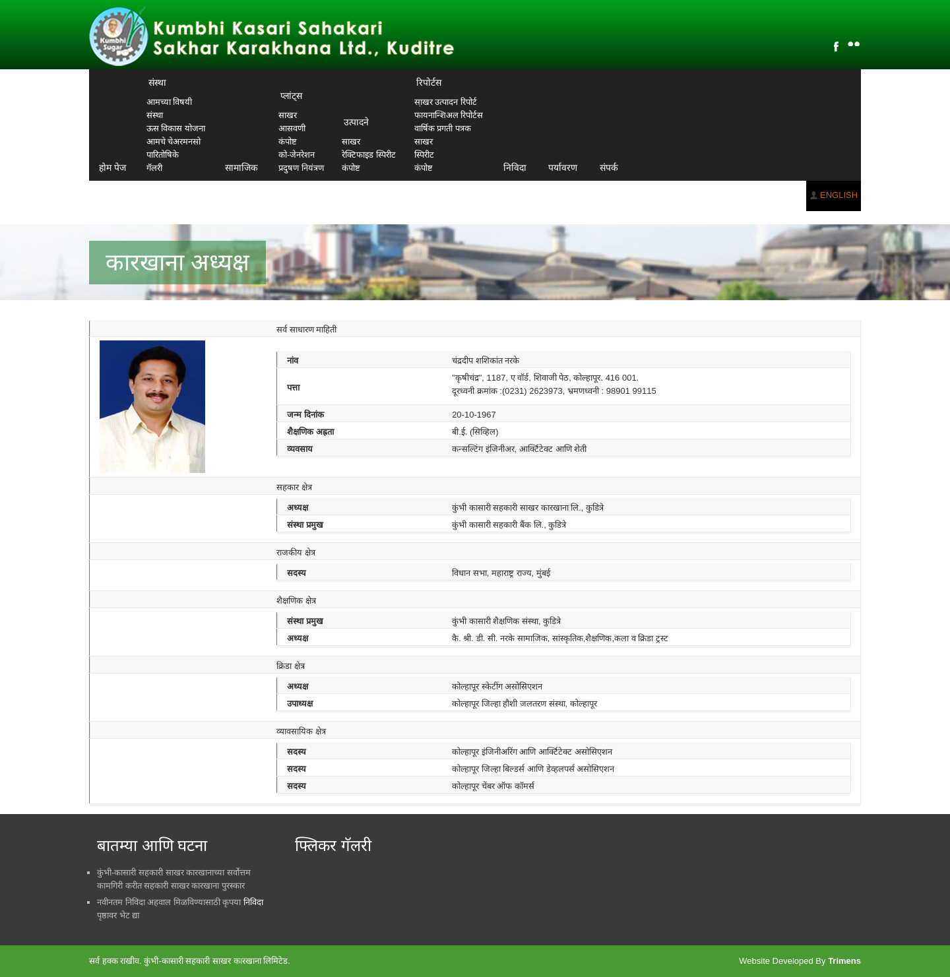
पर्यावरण (562, 167)
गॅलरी (154, 168)
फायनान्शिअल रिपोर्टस (449, 115)
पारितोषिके (162, 155)
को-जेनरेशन (296, 155)
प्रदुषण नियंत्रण (301, 168)
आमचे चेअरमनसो (173, 141)
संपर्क (609, 167)
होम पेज (112, 167)
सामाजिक (241, 167)
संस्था (157, 82)
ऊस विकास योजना (175, 128)
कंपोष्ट (287, 141)
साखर (287, 115)
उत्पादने (356, 122)
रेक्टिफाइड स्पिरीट (369, 155)
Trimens (844, 961)
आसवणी (291, 128)
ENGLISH (839, 195)
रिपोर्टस (428, 82)
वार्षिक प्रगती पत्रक (442, 128)
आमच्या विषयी (169, 102)
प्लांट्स (291, 95)
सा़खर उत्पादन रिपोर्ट (445, 102)
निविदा (514, 167)
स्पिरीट (424, 155)
